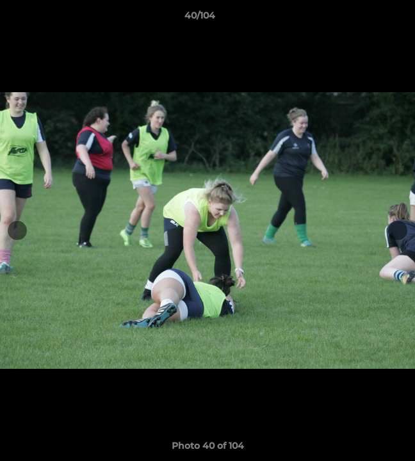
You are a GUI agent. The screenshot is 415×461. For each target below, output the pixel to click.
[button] (369, 18)
